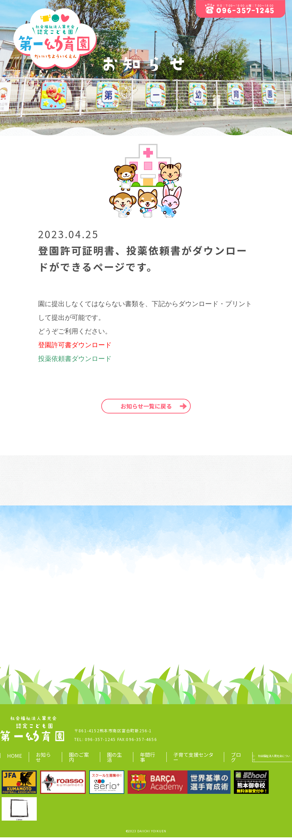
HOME (14, 757)
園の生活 (109, 759)
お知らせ (43, 759)
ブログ (222, 759)
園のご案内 (76, 759)
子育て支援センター (180, 759)
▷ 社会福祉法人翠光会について (263, 759)
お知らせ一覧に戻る (146, 406)
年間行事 (140, 759)
